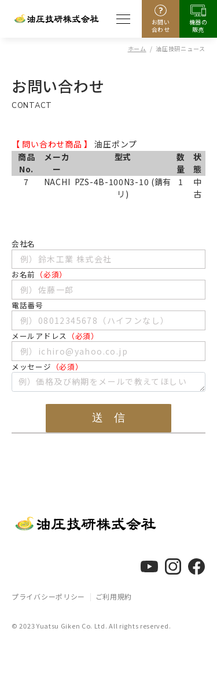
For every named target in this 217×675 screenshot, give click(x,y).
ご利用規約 (114, 596)
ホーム (137, 48)
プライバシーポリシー (48, 596)
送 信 (108, 418)
